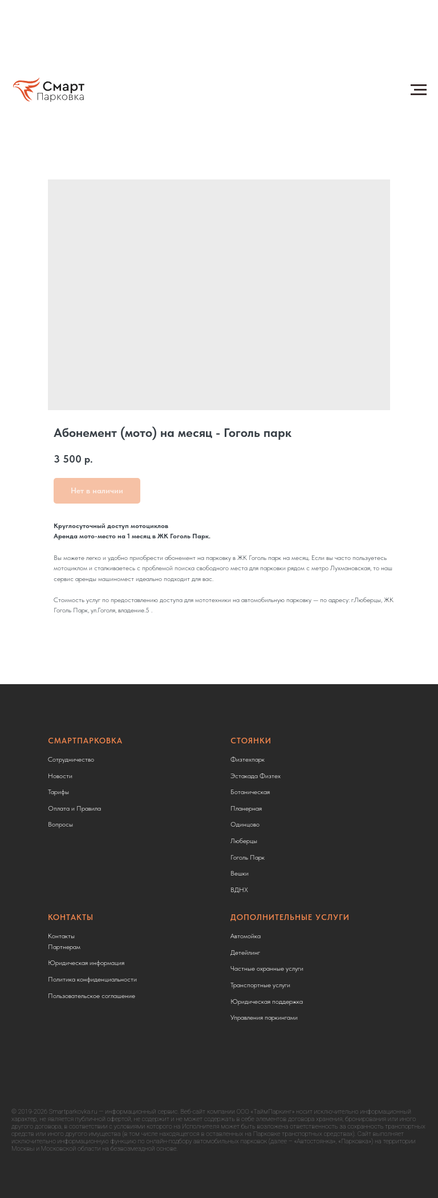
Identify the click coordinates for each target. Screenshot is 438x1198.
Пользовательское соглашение (91, 996)
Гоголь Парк (247, 857)
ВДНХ (239, 890)
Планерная (246, 808)
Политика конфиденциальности (92, 979)
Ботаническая (250, 792)
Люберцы (243, 841)
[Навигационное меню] (419, 90)
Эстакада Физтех (255, 776)
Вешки (239, 873)
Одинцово (244, 824)
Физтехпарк (247, 759)
